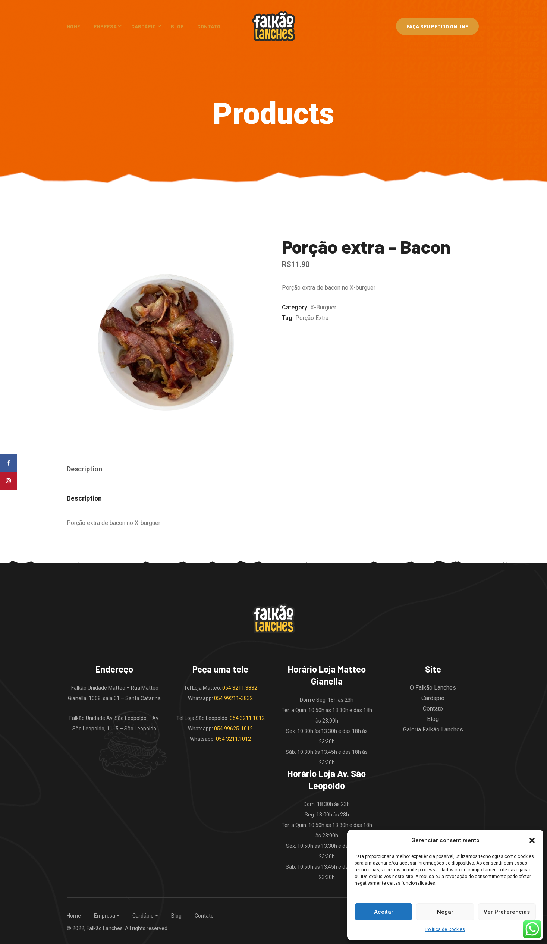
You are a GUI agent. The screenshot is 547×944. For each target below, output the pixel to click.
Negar (445, 912)
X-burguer (323, 307)
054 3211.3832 (239, 688)
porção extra (311, 317)
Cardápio (143, 26)
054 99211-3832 (233, 698)
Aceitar (383, 912)
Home (73, 26)
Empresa (105, 26)
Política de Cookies (445, 929)
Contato (208, 26)
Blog (177, 26)
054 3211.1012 (247, 718)
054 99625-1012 (233, 728)
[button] (532, 840)
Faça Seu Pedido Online (437, 26)
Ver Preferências (507, 912)
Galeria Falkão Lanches (433, 729)
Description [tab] (84, 469)
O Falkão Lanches (433, 687)
